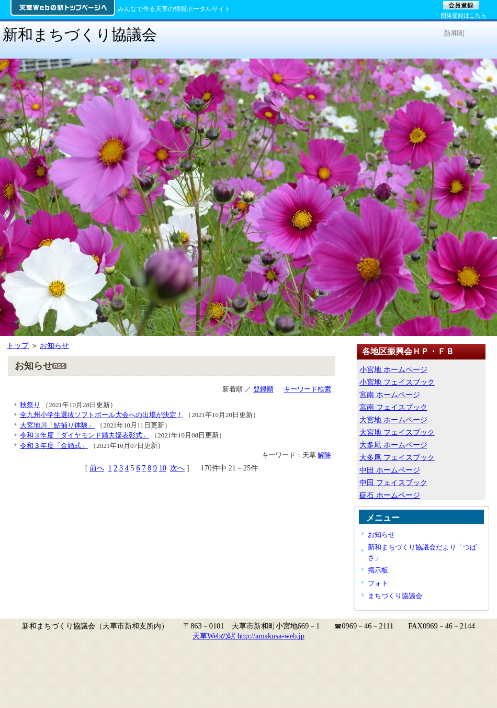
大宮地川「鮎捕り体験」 (57, 425)
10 (162, 468)
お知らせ (54, 345)
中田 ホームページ (389, 470)
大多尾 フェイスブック (397, 457)
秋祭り (30, 405)
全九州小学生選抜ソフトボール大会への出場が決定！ (101, 415)
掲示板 (378, 570)
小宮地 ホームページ (393, 369)
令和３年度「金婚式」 (54, 445)
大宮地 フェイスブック (397, 432)
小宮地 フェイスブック (397, 382)
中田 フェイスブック (393, 482)
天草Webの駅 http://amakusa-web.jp (248, 636)
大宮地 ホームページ (393, 419)
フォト (378, 583)
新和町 (455, 33)
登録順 (263, 389)
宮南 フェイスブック (393, 407)
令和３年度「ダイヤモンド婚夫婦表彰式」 (84, 435)
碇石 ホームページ (389, 495)
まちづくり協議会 (395, 596)
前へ (96, 468)
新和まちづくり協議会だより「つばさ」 (422, 552)
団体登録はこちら (463, 15)
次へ (177, 468)
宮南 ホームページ (389, 394)
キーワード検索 (307, 389)
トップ (18, 345)
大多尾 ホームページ (393, 445)
